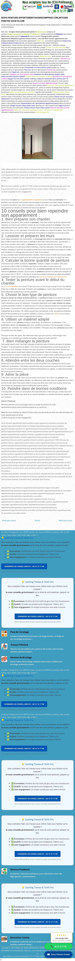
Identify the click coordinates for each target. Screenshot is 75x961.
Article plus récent (9, 520)
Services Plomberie (20, 869)
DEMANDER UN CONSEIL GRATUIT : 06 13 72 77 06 (24, 566)
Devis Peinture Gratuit (58, 954)
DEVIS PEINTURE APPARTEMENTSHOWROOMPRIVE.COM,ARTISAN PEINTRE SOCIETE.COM (34, 19)
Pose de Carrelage (19, 632)
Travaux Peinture (19, 644)
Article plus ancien (65, 520)
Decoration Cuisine (19, 937)
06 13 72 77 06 (58, 946)
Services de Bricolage (21, 657)
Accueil (37, 520)
